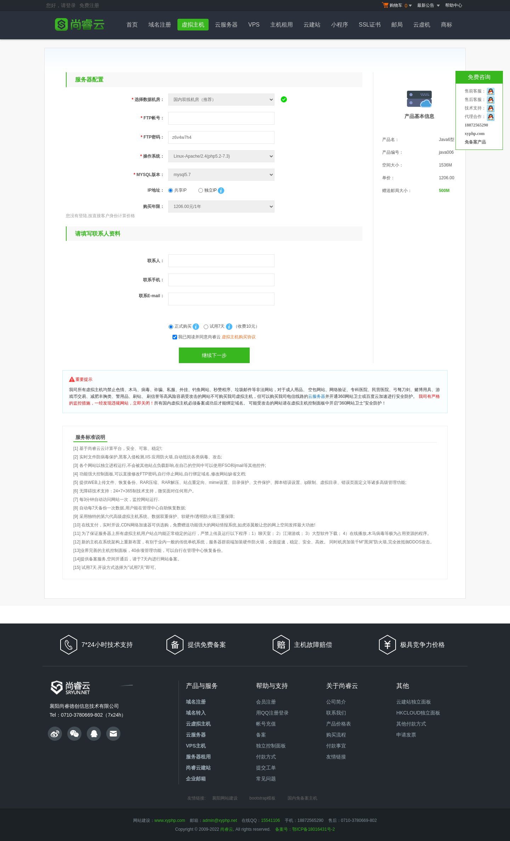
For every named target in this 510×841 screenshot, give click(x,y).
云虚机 (421, 25)
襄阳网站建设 (225, 798)
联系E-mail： (151, 295)
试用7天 (215, 326)
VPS (254, 25)
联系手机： (153, 279)
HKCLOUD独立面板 (418, 713)
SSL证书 (370, 25)
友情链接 (336, 757)
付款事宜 (336, 746)
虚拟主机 (193, 25)
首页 (132, 25)
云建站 (312, 25)
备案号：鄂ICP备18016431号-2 (305, 829)
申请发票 (406, 735)
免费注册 (89, 5)
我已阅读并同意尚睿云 (217, 336)
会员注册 (266, 702)
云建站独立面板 (413, 702)
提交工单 (266, 768)
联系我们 (336, 713)
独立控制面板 (271, 746)
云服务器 (226, 25)
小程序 (339, 25)
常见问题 (266, 778)
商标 (446, 25)
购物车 (398, 5)
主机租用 (281, 25)
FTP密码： (152, 137)
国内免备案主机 (302, 798)
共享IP (177, 190)
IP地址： (156, 190)
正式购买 (181, 326)
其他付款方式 (411, 724)
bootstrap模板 (262, 798)
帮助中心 (453, 5)
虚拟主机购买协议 (239, 336)
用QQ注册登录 (272, 713)
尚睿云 (226, 829)
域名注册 (159, 25)
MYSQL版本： (149, 174)
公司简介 (336, 702)
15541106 (270, 820)
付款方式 (266, 757)
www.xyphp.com (169, 820)
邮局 (397, 25)
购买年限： (153, 206)
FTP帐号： (152, 117)
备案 (261, 735)
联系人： (155, 260)
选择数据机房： (148, 99)
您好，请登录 (61, 5)
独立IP (207, 190)
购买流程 (336, 735)
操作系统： (152, 156)
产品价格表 (338, 724)
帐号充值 (266, 724)
